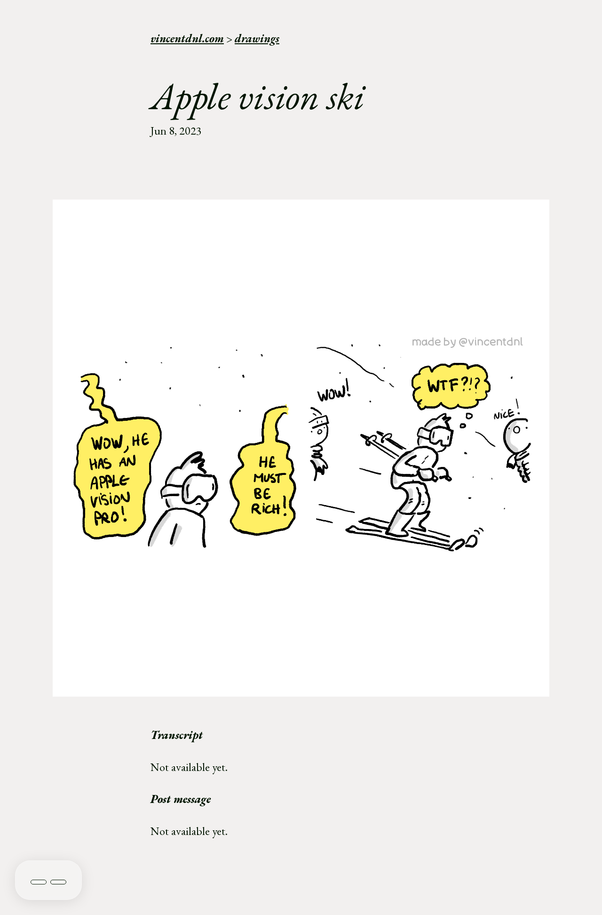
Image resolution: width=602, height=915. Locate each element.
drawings (257, 38)
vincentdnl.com (187, 38)
